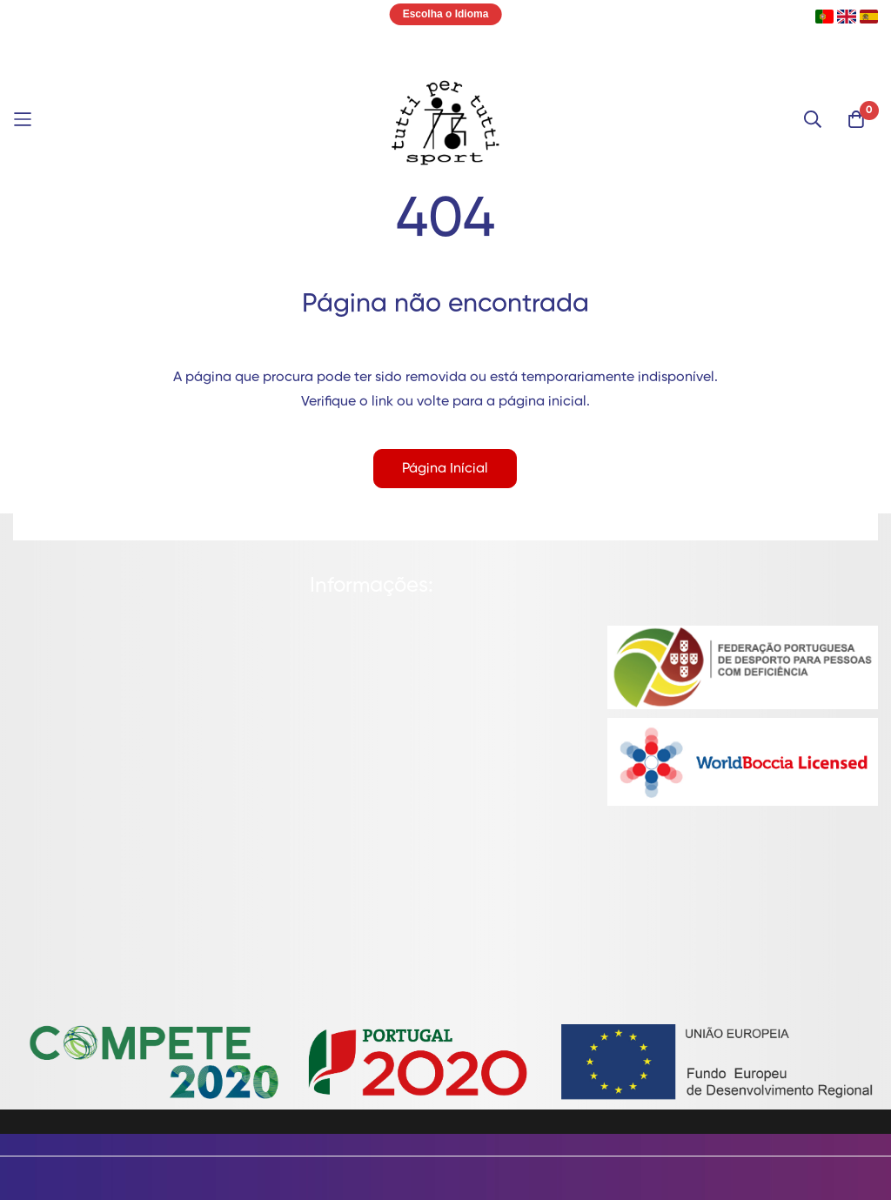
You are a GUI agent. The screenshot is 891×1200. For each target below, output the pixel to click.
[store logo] (445, 119)
